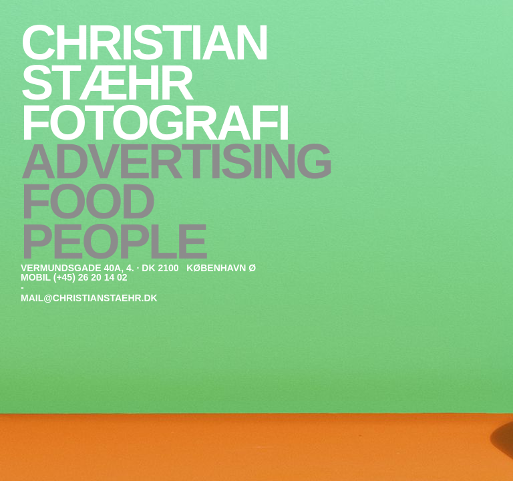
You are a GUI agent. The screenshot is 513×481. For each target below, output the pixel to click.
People (113, 241)
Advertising (176, 161)
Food (87, 201)
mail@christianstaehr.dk (89, 298)
